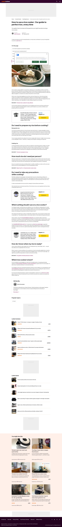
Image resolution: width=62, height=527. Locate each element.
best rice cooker (45, 272)
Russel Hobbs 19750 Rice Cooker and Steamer (26, 263)
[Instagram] (59, 519)
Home (13, 19)
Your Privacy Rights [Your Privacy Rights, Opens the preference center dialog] (20, 61)
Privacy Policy (16, 519)
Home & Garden (18, 19)
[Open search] (57, 1)
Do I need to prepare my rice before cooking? (21, 48)
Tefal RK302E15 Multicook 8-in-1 (20, 224)
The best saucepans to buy (22, 152)
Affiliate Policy (39, 519)
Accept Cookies (43, 61)
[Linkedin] (54, 519)
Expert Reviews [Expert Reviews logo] (5, 1)
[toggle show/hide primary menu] (60, 1)
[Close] (47, 54)
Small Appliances (25, 19)
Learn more (18, 40)
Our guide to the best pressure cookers (25, 255)
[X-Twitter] (57, 519)
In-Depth (14, 301)
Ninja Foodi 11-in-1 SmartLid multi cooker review (26, 168)
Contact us (3, 519)
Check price (43, 117)
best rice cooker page (37, 224)
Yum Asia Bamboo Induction (28, 217)
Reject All (35, 61)
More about (15, 292)
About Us (32, 519)
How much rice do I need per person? (19, 51)
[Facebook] (52, 519)
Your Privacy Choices (24, 519)
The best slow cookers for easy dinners (25, 102)
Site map (9, 519)
